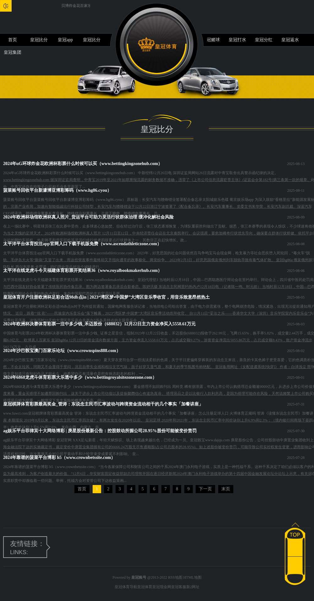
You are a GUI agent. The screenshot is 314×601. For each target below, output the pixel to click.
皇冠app (65, 39)
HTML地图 (192, 577)
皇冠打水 (237, 39)
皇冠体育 (144, 587)
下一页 (205, 489)
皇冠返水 (290, 39)
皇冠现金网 (161, 587)
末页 (225, 489)
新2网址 (192, 587)
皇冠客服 (178, 587)
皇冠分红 (264, 39)
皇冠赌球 (211, 39)
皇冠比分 (39, 39)
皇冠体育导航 (126, 587)
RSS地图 (175, 577)
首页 (12, 39)
